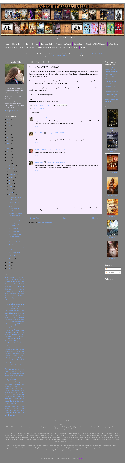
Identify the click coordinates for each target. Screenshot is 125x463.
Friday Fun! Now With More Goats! (15, 198)
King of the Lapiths (13, 351)
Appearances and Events (16, 293)
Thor (7, 403)
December (12, 166)
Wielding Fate (15, 410)
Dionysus (12, 321)
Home (7, 44)
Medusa (22, 353)
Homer (16, 345)
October (11, 172)
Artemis (22, 296)
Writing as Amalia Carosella (47, 47)
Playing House (16, 373)
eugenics (10, 323)
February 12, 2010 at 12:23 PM (57, 149)
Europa (15, 324)
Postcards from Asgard (63, 44)
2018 (9, 140)
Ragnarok (22, 377)
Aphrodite (21, 291)
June (10, 183)
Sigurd (13, 388)
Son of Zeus (78, 44)
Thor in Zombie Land (27, 47)
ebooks (17, 321)
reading (7, 380)
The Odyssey (16, 394)
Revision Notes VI (14, 252)
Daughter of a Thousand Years (14, 319)
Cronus (13, 317)
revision (36, 108)
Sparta (9, 390)
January (11, 259)
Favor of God (9, 330)
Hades (9, 336)
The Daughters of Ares (111, 94)
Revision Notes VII (14, 239)
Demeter (7, 321)
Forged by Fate (14, 332)
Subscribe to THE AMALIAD (96, 44)
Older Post (95, 218)
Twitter (7, 111)
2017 (9, 143)
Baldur (22, 300)
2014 (9, 152)
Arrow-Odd (16, 296)
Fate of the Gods (46, 44)
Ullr (18, 406)
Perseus (22, 371)
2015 (9, 149)
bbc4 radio (8, 302)
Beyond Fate (15, 302)
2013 (9, 154)
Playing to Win (14, 375)
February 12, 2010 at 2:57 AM (54, 118)
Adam (22, 281)
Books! (25, 44)
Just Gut (15, 349)
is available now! (56, 53)
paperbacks (21, 369)
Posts (108, 269)
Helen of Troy (13, 341)
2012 (9, 157)
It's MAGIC (8, 349)
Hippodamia (8, 345)
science (17, 384)
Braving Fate (13, 306)
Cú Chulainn (20, 317)
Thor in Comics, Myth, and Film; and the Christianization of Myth (112, 69)
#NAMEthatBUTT (11, 277)
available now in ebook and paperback (90, 53)
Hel (12, 339)
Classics (13, 313)
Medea (17, 353)
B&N (115, 172)
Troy (13, 406)
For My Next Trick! (15, 221)
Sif (10, 388)
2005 (9, 268)
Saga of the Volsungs (14, 382)
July (10, 180)
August (11, 177)
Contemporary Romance (14, 315)
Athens (11, 300)
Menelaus (7, 355)
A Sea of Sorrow (13, 279)
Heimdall (7, 339)
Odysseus (16, 365)
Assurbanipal (21, 298)
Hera (6, 343)
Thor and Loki (109, 84)
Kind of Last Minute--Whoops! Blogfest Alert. (15, 208)
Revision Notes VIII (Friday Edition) (15, 235)
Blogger (81, 458)
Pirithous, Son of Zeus (111, 97)
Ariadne (10, 296)
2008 (9, 265)
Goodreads (17, 111)
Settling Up (16, 386)
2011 (9, 160)
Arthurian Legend (10, 298)
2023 (9, 125)
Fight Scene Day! (14, 255)
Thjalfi (22, 401)
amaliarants (8, 291)
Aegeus (7, 283)
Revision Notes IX (14, 231)
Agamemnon (8, 286)
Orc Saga (35, 44)
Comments (110, 272)
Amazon (112, 128)
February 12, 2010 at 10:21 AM (56, 133)
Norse (8, 362)
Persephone (16, 371)
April (11, 189)
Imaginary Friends (10, 47)
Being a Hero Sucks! (111, 74)
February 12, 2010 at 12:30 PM (56, 162)
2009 (9, 262)
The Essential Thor (110, 81)
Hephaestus (21, 341)
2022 (9, 128)
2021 (9, 131)
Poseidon (21, 375)
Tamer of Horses (15, 390)
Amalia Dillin (39, 133)
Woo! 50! (11, 245)
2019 (9, 137)
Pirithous (8, 373)
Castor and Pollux (14, 310)
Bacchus (17, 300)
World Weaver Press (16, 412)
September (12, 174)
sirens (17, 388)
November (12, 169)
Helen (15, 339)
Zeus (13, 415)
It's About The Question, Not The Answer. (16, 214)
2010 (9, 163)
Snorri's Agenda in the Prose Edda (111, 100)
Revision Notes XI (14, 218)
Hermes (22, 343)
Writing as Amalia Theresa (69, 47)
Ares (6, 296)
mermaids (15, 355)
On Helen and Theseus (111, 89)
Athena (7, 300)
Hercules (16, 343)
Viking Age (15, 408)
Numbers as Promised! (15, 242)
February (12, 195)
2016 (9, 146)
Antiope (14, 291)
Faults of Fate (20, 328)
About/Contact (114, 44)
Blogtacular (16, 44)
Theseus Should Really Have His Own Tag (14, 400)
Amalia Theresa (19, 289)
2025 (9, 123)
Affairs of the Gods (18, 284)
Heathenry (21, 336)
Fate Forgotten (19, 326)
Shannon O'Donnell (41, 149)
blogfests (12, 304)
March (11, 192)
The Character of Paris (111, 91)
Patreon (83, 47)
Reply (36, 126)
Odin (12, 365)
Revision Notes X (14, 228)
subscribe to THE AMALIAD (58, 56)
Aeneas (10, 283)
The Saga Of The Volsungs (14, 203)
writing (42, 108)
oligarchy (17, 367)
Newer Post (34, 218)
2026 (9, 120)
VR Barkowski (39, 118)
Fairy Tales (12, 326)
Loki (13, 353)
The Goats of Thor (110, 86)
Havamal (15, 336)
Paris (6, 371)
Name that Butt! (17, 360)
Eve (18, 324)
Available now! (112, 195)
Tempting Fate (12, 392)
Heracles (10, 343)
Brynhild (13, 308)
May (10, 186)
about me (16, 282)
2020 (9, 134)
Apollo (6, 293)
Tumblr (12, 111)
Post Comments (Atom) (45, 222)
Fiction (16, 330)
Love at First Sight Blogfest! (14, 224)
